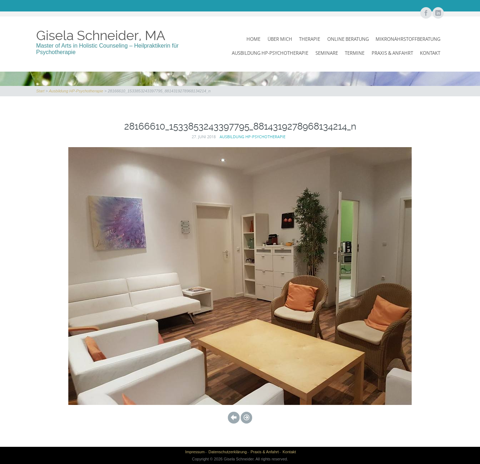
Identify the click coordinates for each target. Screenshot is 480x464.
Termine (354, 53)
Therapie (309, 39)
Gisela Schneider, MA (100, 35)
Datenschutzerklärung (228, 452)
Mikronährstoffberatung (408, 39)
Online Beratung (348, 39)
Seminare (326, 53)
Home (253, 39)
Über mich (280, 39)
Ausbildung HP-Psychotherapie (270, 53)
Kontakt (430, 53)
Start (40, 91)
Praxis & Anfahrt (392, 53)
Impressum (195, 452)
